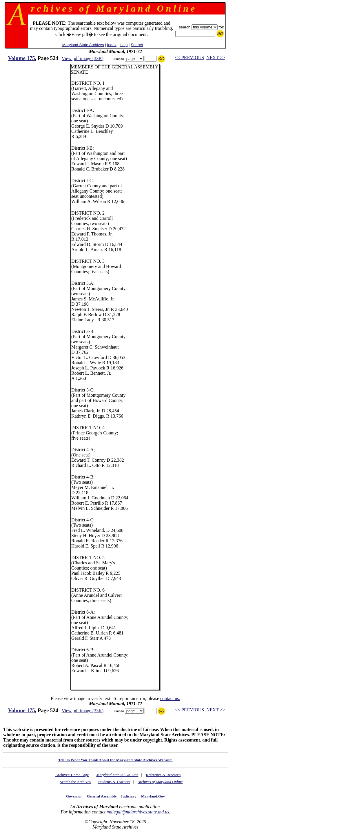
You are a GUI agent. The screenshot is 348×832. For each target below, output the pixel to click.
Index (111, 45)
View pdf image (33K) (82, 58)
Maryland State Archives (83, 45)
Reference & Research (163, 775)
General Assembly (102, 796)
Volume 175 (21, 58)
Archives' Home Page (72, 775)
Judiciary (128, 796)
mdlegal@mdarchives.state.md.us (138, 811)
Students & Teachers (114, 782)
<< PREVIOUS (189, 57)
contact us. (170, 698)
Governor (74, 796)
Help (123, 45)
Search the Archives (75, 782)
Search (137, 45)
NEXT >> (215, 57)
